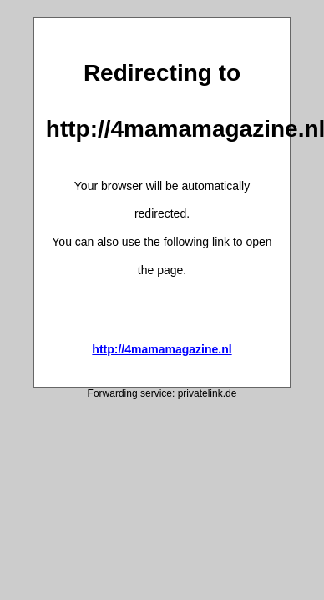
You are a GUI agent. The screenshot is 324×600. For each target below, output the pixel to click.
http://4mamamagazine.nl (161, 349)
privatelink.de (207, 393)
